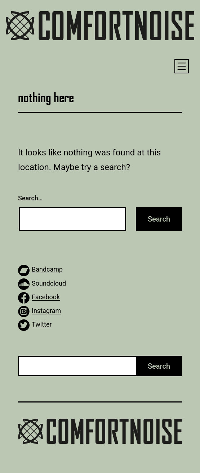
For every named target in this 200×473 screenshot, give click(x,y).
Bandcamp (47, 269)
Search (159, 366)
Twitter (42, 324)
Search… (30, 198)
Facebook (46, 297)
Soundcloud (49, 283)
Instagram (46, 310)
